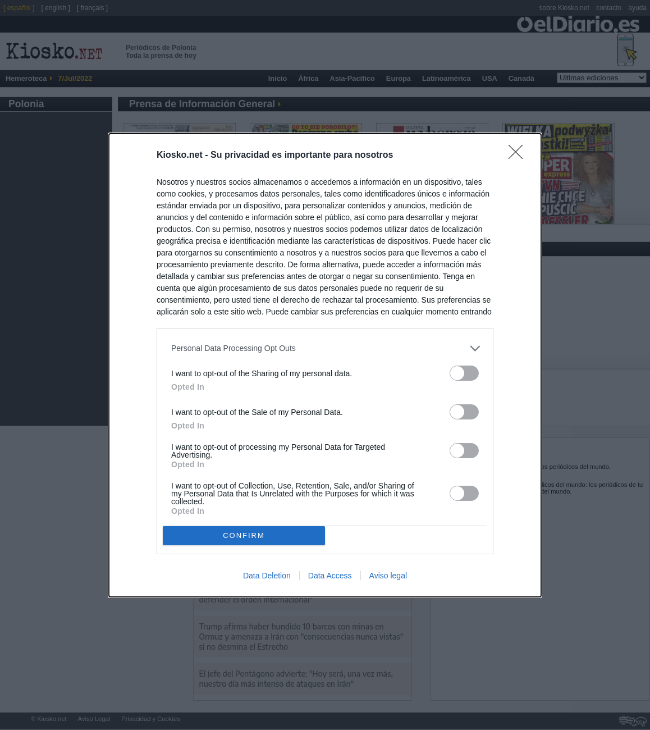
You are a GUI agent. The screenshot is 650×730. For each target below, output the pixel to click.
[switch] (464, 373)
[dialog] (325, 365)
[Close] (519, 155)
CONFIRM (244, 535)
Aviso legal (388, 575)
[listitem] (325, 348)
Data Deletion (267, 575)
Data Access (330, 575)
